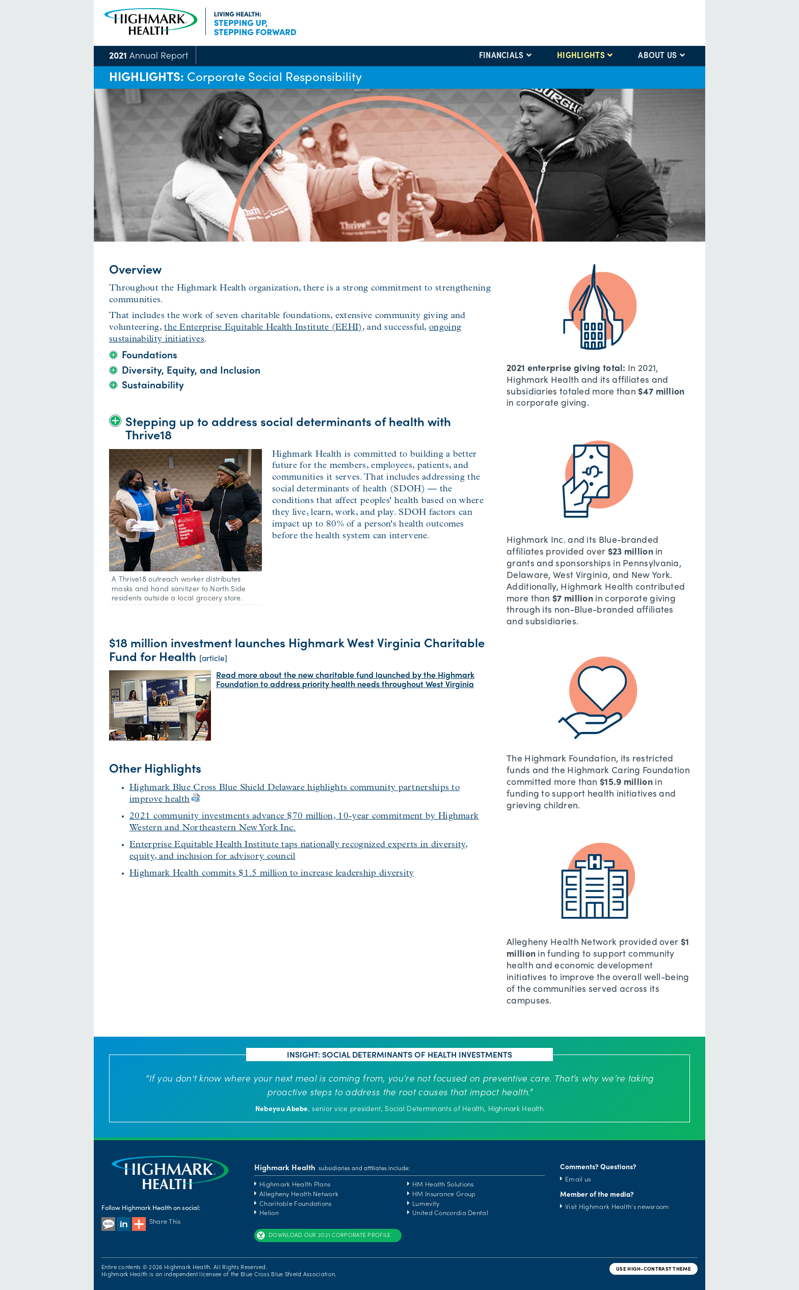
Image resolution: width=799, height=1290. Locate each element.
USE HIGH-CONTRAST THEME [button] (653, 1268)
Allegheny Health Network (298, 1193)
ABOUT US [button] (657, 55)
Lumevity (425, 1203)
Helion (269, 1212)
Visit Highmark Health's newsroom (617, 1206)
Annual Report (148, 54)
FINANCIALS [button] (501, 55)
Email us (578, 1178)
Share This (156, 1221)
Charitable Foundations (295, 1203)
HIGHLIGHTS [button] (581, 55)
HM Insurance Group (443, 1193)
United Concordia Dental (450, 1212)
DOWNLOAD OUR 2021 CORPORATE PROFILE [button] (323, 1235)
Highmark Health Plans (294, 1184)
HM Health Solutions (443, 1184)
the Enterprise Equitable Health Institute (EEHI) (263, 327)
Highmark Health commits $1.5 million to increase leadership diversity (271, 873)
